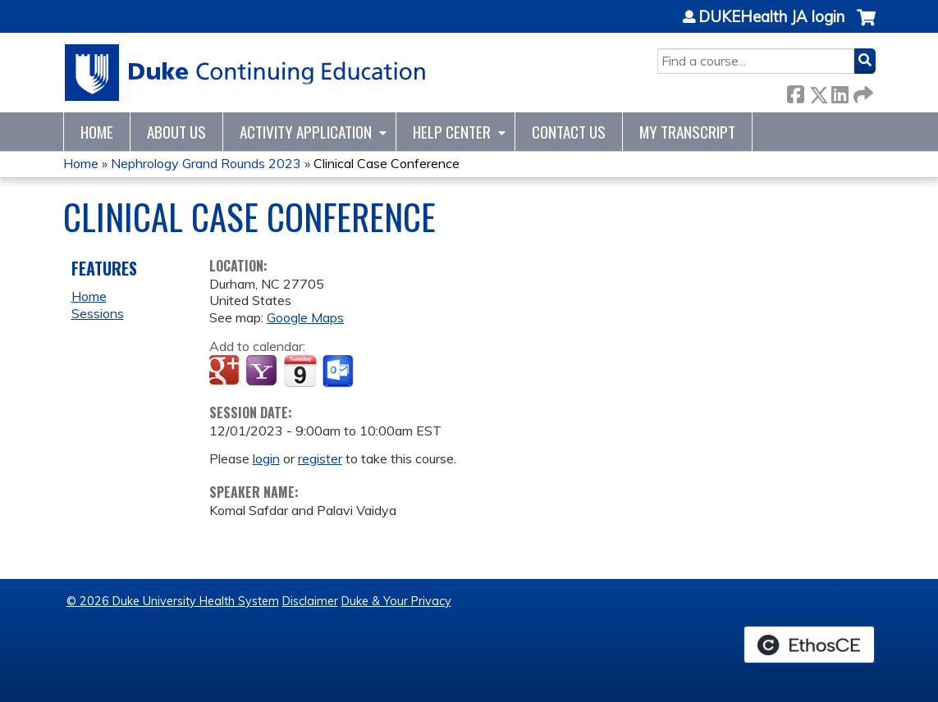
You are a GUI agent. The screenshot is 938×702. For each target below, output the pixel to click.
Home (96, 132)
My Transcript (687, 132)
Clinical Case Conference (386, 163)
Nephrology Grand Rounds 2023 (206, 163)
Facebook (795, 91)
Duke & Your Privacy (396, 601)
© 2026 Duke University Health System (172, 601)
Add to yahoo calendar (263, 371)
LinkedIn (839, 91)
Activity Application (306, 132)
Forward (861, 91)
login (266, 458)
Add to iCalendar (300, 370)
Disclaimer (310, 601)
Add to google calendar (226, 371)
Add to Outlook (339, 371)
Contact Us (569, 132)
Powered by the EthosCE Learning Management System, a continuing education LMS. (809, 644)
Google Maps (305, 317)
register (320, 458)
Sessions (97, 313)
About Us (176, 132)
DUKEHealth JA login (771, 17)
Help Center (452, 132)
